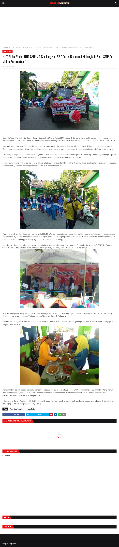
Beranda (5, 47)
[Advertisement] (59, 25)
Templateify (12, 544)
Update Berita (15, 47)
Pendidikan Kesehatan (16, 409)
